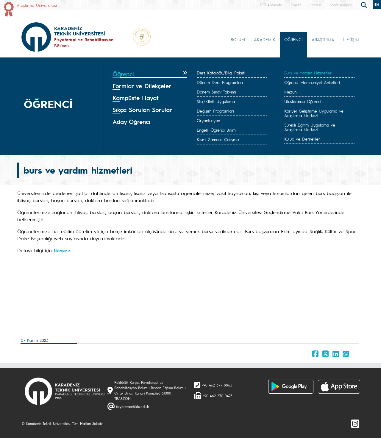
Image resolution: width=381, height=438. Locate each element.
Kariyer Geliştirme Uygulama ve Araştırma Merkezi (313, 113)
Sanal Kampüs (341, 4)
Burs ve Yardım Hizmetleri (308, 72)
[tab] (150, 74)
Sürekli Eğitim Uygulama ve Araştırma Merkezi (309, 127)
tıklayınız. (62, 250)
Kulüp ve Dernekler (302, 138)
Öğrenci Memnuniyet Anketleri (312, 82)
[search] (364, 4)
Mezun (315, 4)
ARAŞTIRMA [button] (323, 39)
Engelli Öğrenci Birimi (216, 130)
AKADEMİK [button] (264, 39)
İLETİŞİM (351, 39)
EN (376, 4)
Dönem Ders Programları (220, 82)
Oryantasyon (208, 120)
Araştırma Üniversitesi (37, 5)
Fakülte (296, 4)
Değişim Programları (215, 110)
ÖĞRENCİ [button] (293, 39)
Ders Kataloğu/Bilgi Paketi (221, 72)
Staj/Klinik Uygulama (216, 101)
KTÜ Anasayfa (271, 4)
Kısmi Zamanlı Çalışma (218, 139)
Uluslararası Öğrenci (302, 101)
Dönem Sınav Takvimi (216, 91)
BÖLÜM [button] (238, 39)
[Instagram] (355, 423)
